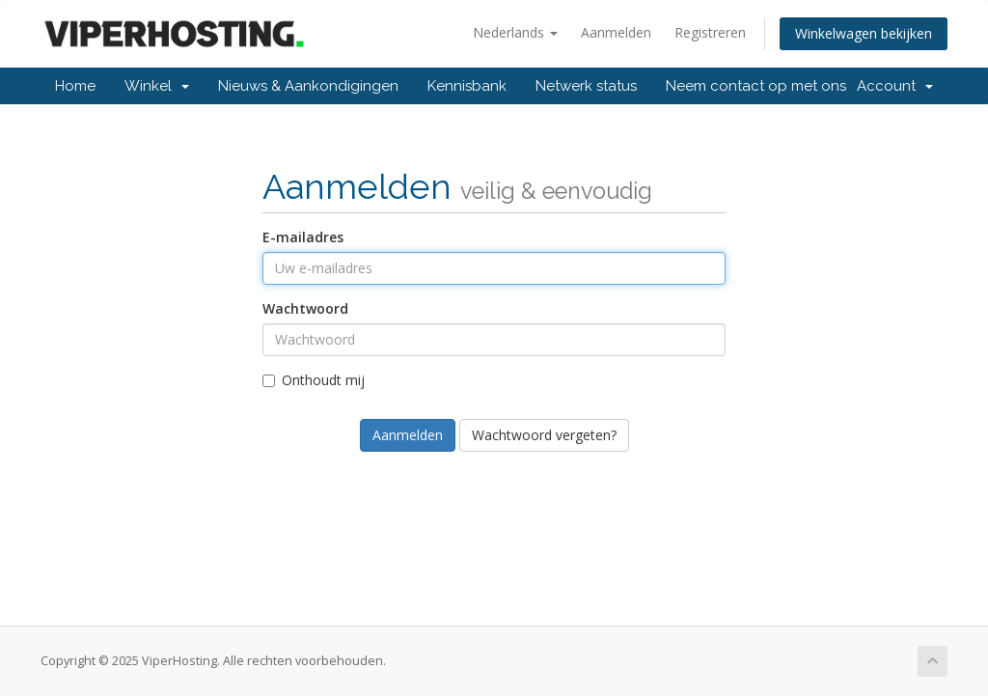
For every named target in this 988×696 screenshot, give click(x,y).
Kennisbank (467, 86)
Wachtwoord (305, 308)
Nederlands (515, 32)
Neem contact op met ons (756, 86)
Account (895, 86)
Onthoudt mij (313, 380)
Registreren (710, 32)
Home (75, 86)
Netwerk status (586, 86)
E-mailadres (302, 237)
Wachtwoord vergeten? (544, 435)
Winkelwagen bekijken (863, 33)
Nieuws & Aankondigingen (308, 86)
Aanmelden (616, 32)
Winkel (156, 86)
